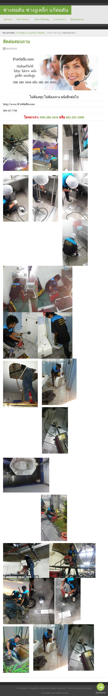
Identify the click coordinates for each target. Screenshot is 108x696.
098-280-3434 (49, 117)
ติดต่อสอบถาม (77, 19)
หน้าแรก (8, 19)
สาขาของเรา (59, 19)
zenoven (88, 688)
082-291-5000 (75, 117)
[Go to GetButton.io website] (101, 693)
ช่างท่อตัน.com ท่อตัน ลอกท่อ (55, 693)
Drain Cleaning (42, 19)
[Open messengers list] (100, 687)
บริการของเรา (23, 19)
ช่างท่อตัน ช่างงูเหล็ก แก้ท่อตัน (35, 10)
